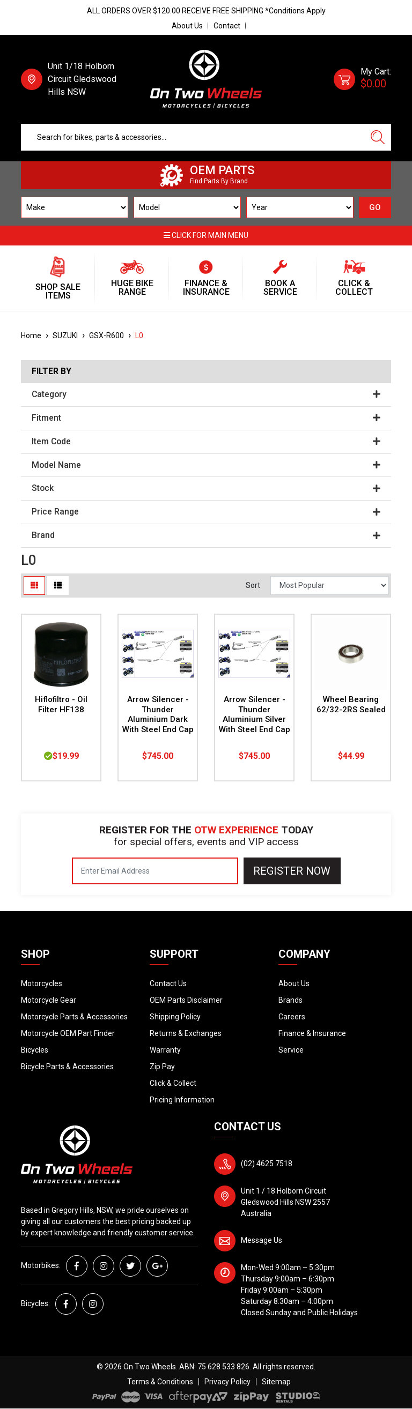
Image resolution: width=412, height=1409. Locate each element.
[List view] (58, 585)
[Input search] (193, 137)
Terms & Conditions (160, 1381)
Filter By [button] (51, 371)
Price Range (206, 512)
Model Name (206, 465)
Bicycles (34, 1050)
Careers (291, 1016)
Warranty (165, 1050)
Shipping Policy (175, 1016)
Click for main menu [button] (206, 235)
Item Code (206, 441)
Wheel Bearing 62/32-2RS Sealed (351, 704)
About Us (187, 25)
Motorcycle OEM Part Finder (68, 1033)
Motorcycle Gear (48, 1000)
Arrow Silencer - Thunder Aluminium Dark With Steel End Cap (158, 715)
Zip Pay (162, 1066)
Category (206, 394)
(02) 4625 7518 (266, 1163)
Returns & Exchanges (186, 1033)
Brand (206, 535)
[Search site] (377, 137)
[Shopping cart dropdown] (362, 79)
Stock (206, 488)
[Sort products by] (329, 585)
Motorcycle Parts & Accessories (74, 1016)
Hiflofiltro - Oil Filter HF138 (61, 704)
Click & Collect (173, 1083)
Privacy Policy (227, 1381)
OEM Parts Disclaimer (186, 1000)
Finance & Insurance (312, 1033)
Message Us (261, 1240)
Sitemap (276, 1381)
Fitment (206, 418)
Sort (253, 585)
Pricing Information (182, 1099)
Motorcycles (41, 983)
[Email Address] (155, 871)
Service (291, 1050)
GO (375, 207)
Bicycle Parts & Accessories (67, 1066)
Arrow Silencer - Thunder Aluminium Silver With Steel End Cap (254, 715)
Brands (290, 1000)
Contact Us (168, 983)
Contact (227, 25)
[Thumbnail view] (34, 585)
